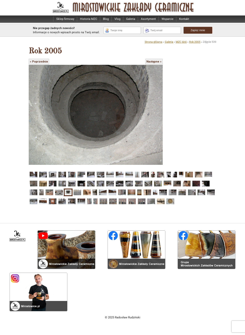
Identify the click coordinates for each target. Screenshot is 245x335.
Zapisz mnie (198, 30)
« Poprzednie (39, 61)
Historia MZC (88, 19)
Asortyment (148, 19)
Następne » (154, 61)
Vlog (117, 19)
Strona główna (153, 41)
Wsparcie (167, 19)
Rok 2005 (194, 41)
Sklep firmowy (65, 19)
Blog (106, 19)
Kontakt (184, 19)
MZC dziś (181, 41)
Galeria (130, 19)
